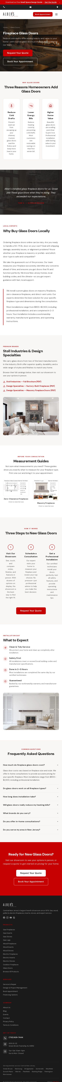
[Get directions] (57, 7)
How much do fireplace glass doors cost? (31, 765)
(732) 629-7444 (16, 1037)
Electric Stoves (9, 961)
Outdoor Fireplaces (10, 965)
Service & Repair (9, 984)
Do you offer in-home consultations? (31, 821)
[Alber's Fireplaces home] (10, 14)
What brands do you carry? (31, 813)
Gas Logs (6, 940)
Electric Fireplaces (10, 954)
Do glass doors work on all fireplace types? (31, 788)
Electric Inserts (9, 958)
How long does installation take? (31, 796)
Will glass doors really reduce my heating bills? (31, 805)
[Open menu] (56, 14)
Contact (6, 1018)
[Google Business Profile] (14, 918)
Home (5, 27)
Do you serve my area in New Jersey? (31, 829)
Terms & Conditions (10, 1025)
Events (5, 1014)
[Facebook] (4, 918)
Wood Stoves (8, 951)
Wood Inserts (8, 947)
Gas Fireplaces (9, 930)
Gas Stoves (7, 937)
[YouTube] (11, 918)
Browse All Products (11, 972)
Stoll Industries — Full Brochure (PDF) (22, 382)
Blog (5, 1011)
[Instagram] (7, 918)
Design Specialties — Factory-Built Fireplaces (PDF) (29, 387)
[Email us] (30, 7)
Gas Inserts (7, 933)
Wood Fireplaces (9, 944)
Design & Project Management (15, 988)
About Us (6, 1007)
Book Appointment (43, 14)
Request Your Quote (17, 53)
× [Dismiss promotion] (59, 2)
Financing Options (10, 995)
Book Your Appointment (20, 61)
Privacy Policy (8, 1021)
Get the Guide (51, 2)
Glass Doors (8, 968)
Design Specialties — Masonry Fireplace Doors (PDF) (29, 391)
